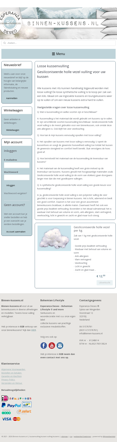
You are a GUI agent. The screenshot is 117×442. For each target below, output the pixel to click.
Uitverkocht (104, 282)
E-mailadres (10, 159)
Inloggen (10, 185)
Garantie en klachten (11, 376)
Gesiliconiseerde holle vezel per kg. (92, 229)
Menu (58, 54)
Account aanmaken (15, 231)
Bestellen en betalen (11, 372)
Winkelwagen (12, 130)
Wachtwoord (11, 172)
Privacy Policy (8, 379)
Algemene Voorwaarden (13, 369)
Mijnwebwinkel (109, 436)
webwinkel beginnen (82, 436)
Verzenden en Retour (12, 383)
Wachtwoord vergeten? (15, 193)
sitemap (64, 436)
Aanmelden (11, 98)
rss (71, 436)
